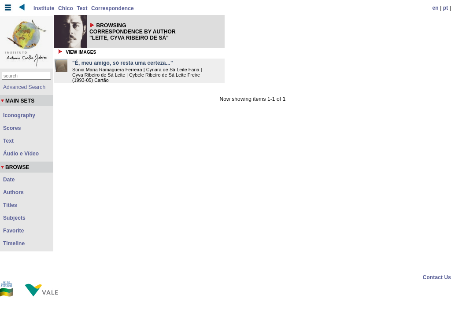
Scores (12, 128)
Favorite (13, 231)
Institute (44, 8)
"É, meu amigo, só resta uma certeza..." (122, 63)
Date (9, 180)
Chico (65, 8)
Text (82, 8)
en (436, 8)
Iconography (19, 115)
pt (445, 8)
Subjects (14, 218)
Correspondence (112, 8)
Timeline (14, 243)
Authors (13, 192)
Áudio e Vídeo (21, 154)
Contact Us (437, 277)
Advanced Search (24, 87)
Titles (10, 205)
